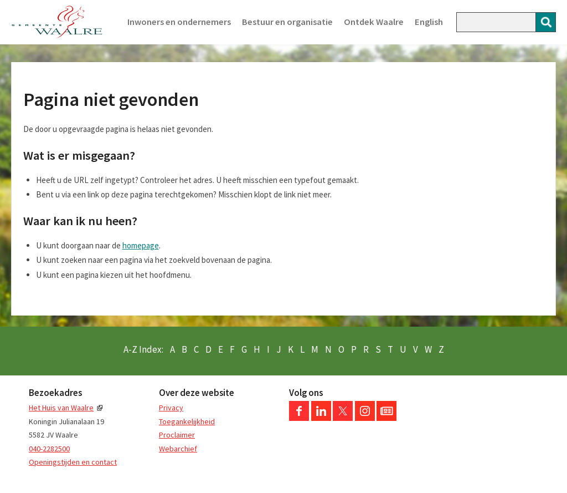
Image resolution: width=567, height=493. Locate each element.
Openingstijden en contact (73, 462)
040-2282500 (49, 449)
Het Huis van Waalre (61, 408)
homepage (140, 245)
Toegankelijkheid (187, 421)
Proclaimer (177, 435)
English (429, 22)
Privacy (171, 408)
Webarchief (178, 449)
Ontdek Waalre (374, 22)
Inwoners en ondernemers (179, 22)
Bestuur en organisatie (287, 22)
